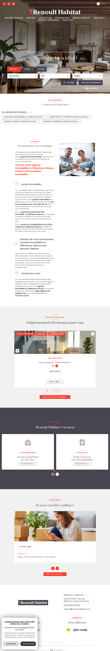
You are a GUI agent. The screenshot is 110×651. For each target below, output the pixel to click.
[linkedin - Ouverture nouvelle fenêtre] (13, 4)
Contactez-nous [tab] (30, 273)
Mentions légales (55, 645)
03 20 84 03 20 (72, 605)
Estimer (41, 69)
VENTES (30, 18)
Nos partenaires (26, 645)
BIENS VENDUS (81, 18)
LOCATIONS (45, 18)
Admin (67, 645)
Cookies (90, 645)
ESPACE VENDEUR (48, 20)
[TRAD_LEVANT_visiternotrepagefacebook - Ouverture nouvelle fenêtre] (4, 4)
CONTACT (67, 20)
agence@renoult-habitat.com (77, 609)
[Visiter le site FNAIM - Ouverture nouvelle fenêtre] (68, 629)
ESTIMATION (62, 18)
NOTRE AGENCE (14, 18)
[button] (57, 391)
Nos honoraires (40, 645)
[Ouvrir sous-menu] (105, 17)
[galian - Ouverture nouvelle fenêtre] (80, 630)
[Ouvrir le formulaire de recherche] (69, 82)
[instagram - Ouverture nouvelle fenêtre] (9, 4)
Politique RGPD (79, 645)
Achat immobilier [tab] (31, 184)
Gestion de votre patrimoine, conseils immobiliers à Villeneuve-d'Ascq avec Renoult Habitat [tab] (37, 244)
